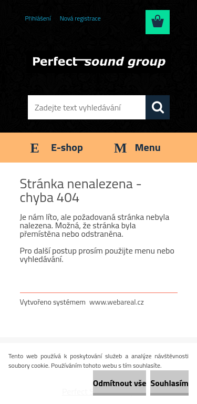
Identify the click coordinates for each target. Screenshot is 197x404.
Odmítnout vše (120, 383)
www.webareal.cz (116, 301)
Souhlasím (169, 383)
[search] (158, 107)
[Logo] (98, 61)
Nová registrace (80, 18)
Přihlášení (38, 18)
